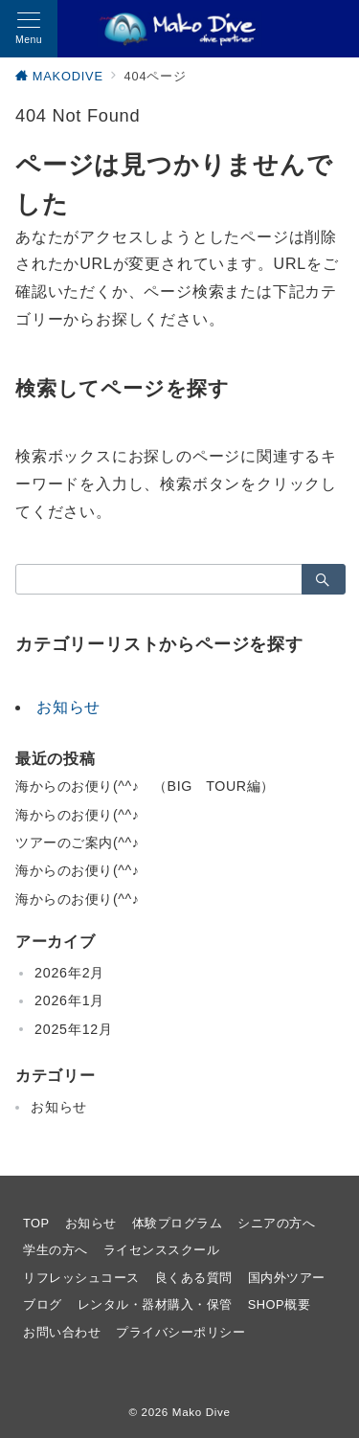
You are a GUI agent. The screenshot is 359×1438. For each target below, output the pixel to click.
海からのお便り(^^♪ (77, 814)
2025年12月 (73, 1029)
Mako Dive (201, 1411)
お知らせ (68, 707)
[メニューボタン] (28, 28)
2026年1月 (69, 1000)
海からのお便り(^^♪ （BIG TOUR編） (145, 786)
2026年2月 (69, 972)
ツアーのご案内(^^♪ (77, 842)
